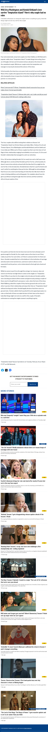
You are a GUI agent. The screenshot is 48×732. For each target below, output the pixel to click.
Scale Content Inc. (28, 728)
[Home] (5, 1)
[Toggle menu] (45, 1)
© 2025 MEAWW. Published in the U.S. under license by (12, 728)
